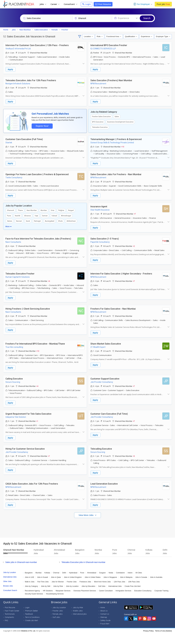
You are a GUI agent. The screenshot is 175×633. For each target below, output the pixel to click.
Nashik (17, 216)
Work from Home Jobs (102, 581)
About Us (104, 610)
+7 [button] (135, 213)
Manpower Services (63, 590)
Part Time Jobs (43, 581)
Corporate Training (161, 590)
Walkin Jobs (78, 610)
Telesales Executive (100, 127)
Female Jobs (58, 613)
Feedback (29, 613)
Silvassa (27, 216)
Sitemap (103, 617)
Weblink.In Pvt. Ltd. (28, 630)
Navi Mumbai (32, 210)
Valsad (54, 216)
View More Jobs (86, 514)
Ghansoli (10, 210)
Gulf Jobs (101, 586)
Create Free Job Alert (133, 586)
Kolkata (47, 572)
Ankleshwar (71, 221)
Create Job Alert (31, 620)
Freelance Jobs (85, 581)
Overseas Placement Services (84, 590)
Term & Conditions (32, 617)
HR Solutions (48, 590)
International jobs (80, 613)
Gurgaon (102, 572)
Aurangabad (49, 221)
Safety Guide (105, 620)
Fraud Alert (104, 623)
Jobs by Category (31, 586)
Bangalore (29, 572)
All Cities (138, 572)
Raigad (71, 210)
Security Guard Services (34, 593)
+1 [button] (37, 421)
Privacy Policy (148, 630)
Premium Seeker (31, 610)
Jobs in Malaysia (126, 577)
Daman (45, 216)
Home (102, 607)
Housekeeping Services (55, 593)
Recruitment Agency (32, 590)
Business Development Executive (120, 122)
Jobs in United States (92, 577)
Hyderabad (73, 572)
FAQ (6, 620)
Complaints (9, 617)
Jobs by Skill (45, 586)
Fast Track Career (12, 610)
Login (86, 4)
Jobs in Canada (141, 577)
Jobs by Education (88, 586)
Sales (117, 116)
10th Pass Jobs (134, 581)
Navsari (19, 221)
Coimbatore (120, 572)
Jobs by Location (72, 586)
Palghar (61, 210)
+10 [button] (122, 146)
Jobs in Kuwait (42, 577)
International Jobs (115, 586)
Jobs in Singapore (110, 577)
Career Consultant (106, 590)
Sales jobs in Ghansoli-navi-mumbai (21, 562)
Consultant (70, 4)
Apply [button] (10, 69)
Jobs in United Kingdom (73, 577)
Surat (28, 221)
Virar (52, 210)
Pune (9, 216)
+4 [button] (49, 281)
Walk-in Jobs (29, 581)
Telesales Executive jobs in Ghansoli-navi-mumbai (83, 562)
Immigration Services (123, 590)
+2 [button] (134, 246)
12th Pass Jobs (119, 581)
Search (146, 18)
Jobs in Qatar (56, 577)
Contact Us (104, 613)
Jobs (43, 4)
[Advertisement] (87, 526)
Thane (20, 210)
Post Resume (103, 4)
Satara (9, 221)
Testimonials (10, 613)
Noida (111, 572)
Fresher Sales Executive (101, 116)
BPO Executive (97, 122)
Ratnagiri (37, 221)
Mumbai (44, 210)
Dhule (60, 221)
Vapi (36, 216)
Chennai (56, 572)
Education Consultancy (143, 590)
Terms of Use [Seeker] (163, 630)
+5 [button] (134, 455)
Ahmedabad (91, 572)
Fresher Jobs (72, 581)
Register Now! (42, 126)
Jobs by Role (58, 586)
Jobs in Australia (156, 577)
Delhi (64, 572)
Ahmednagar (66, 216)
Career (55, 4)
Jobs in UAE (29, 577)
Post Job (163, 4)
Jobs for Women (58, 581)
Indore (130, 572)
